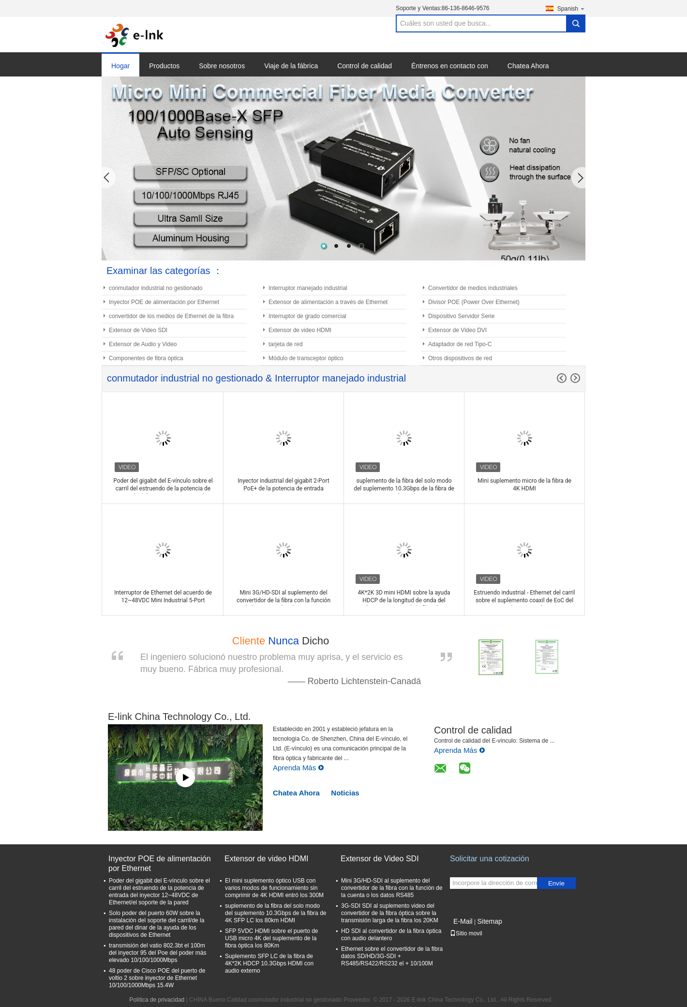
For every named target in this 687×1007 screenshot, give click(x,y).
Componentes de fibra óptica (146, 358)
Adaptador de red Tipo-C (460, 344)
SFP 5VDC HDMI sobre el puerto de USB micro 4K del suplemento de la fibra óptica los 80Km (271, 938)
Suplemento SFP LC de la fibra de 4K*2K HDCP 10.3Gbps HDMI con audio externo (269, 963)
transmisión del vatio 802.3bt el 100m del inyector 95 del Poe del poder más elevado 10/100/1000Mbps (157, 952)
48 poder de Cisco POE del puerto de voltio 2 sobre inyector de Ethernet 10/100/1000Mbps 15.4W (157, 978)
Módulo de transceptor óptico (306, 358)
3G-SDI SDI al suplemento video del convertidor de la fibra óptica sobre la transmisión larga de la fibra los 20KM (389, 913)
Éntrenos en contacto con (449, 66)
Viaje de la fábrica (291, 66)
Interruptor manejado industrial (308, 288)
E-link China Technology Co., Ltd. (179, 716)
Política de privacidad (156, 999)
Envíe (556, 883)
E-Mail (463, 921)
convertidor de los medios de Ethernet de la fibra (171, 316)
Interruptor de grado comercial (307, 316)
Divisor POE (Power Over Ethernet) (474, 302)
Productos (164, 66)
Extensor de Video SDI (138, 330)
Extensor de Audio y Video (143, 344)
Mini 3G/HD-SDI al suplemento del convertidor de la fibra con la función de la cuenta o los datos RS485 (391, 888)
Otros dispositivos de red (460, 358)
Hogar (120, 66)
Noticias (345, 793)
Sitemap (489, 921)
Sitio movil (466, 933)
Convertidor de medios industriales (473, 288)
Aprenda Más (298, 767)
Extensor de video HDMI (300, 330)
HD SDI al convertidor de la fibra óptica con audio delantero (391, 935)
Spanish (571, 8)
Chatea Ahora (528, 66)
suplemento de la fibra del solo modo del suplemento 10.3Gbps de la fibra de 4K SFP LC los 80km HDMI (275, 913)
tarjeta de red (286, 344)
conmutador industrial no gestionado (155, 288)
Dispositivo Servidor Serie (461, 316)
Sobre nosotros (222, 66)
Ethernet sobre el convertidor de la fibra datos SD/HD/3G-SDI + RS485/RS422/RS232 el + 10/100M (392, 956)
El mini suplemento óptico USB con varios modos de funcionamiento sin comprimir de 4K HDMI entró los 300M (274, 888)
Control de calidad (364, 66)
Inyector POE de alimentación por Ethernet (164, 302)
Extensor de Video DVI (457, 330)
